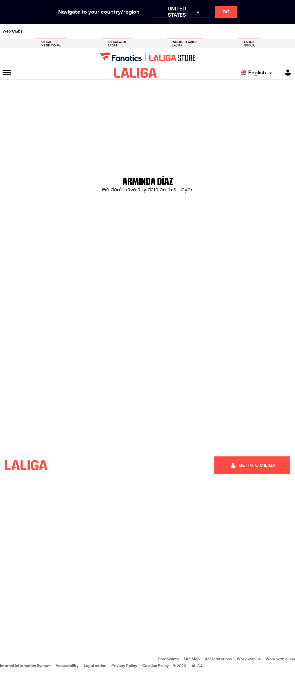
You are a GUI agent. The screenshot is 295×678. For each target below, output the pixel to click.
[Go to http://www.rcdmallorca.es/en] (193, 31)
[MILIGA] (285, 73)
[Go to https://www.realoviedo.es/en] (233, 31)
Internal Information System (25, 665)
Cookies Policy (155, 665)
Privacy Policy (124, 665)
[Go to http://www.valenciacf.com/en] (274, 31)
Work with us (249, 659)
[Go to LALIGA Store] (147, 56)
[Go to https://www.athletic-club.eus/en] (31, 31)
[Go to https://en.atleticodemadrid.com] (44, 31)
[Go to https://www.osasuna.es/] (58, 31)
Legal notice (95, 665)
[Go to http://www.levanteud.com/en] (139, 31)
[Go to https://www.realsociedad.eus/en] (247, 31)
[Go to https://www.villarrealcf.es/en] (287, 31)
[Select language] (258, 72)
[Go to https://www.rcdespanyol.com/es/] (179, 31)
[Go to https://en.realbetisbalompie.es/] (207, 31)
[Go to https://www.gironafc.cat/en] (126, 31)
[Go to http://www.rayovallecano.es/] (152, 31)
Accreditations (218, 659)
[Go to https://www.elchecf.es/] (85, 31)
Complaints (168, 659)
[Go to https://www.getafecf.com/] (112, 31)
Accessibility (67, 665)
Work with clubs (280, 659)
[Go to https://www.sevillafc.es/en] (260, 31)
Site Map (192, 659)
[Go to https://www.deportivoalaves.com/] (72, 31)
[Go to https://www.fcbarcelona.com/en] (98, 31)
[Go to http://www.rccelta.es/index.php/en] (166, 31)
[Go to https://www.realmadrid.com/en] (220, 31)
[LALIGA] (135, 73)
